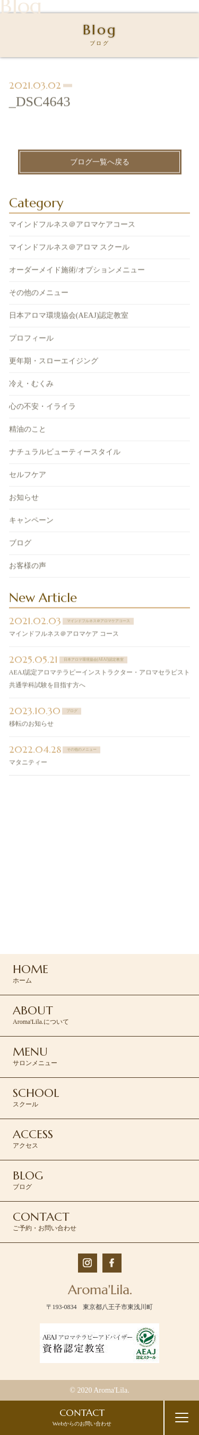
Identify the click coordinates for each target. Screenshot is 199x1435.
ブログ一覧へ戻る (99, 163)
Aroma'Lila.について (41, 1014)
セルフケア (27, 476)
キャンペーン (31, 521)
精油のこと (27, 430)
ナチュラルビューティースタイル (64, 453)
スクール (36, 1097)
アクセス (33, 1138)
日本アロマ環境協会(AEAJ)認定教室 (69, 317)
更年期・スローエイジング (53, 362)
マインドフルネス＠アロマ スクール (69, 248)
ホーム (30, 973)
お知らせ (24, 499)
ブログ (20, 544)
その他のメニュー (38, 294)
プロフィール (31, 339)
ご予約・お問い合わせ (44, 1221)
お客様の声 (27, 567)
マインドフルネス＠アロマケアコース (72, 226)
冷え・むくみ (31, 385)
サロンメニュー (35, 1056)
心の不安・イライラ (42, 408)
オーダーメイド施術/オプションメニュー (77, 271)
